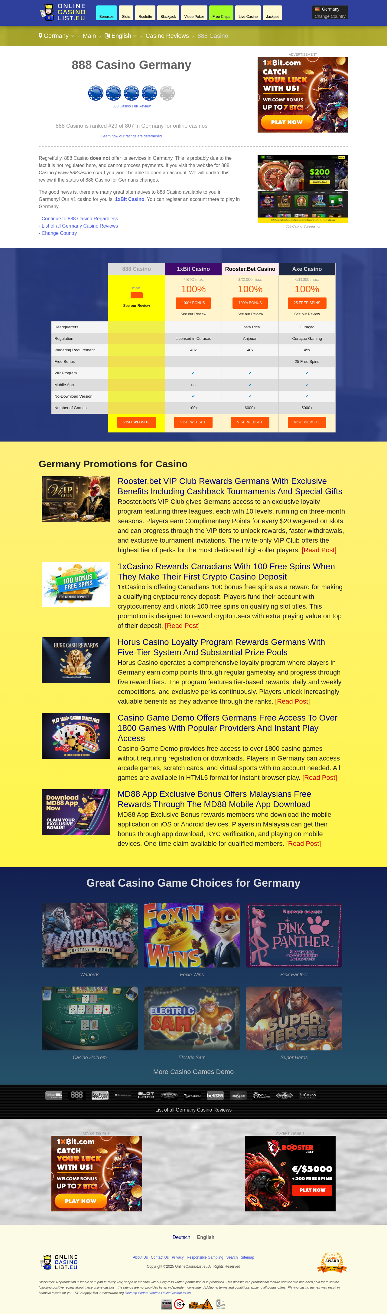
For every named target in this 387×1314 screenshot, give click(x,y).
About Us (140, 1257)
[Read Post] (319, 550)
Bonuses (106, 17)
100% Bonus (193, 303)
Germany (56, 35)
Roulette (145, 17)
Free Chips (221, 17)
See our (136, 306)
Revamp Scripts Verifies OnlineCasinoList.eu (158, 1293)
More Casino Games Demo (193, 1072)
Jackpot (272, 17)
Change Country (330, 16)
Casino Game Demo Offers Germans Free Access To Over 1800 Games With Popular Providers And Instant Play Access (227, 728)
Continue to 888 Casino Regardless (80, 218)
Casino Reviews (167, 35)
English (121, 35)
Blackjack (168, 17)
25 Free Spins (307, 303)
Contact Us (160, 1257)
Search (232, 1257)
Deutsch (181, 1237)
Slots (126, 17)
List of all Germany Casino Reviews (80, 225)
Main (89, 35)
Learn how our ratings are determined (131, 136)
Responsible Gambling (205, 1257)
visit (136, 422)
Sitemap (247, 1257)
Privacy (178, 1257)
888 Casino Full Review (131, 106)
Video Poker (194, 17)
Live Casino (248, 17)
